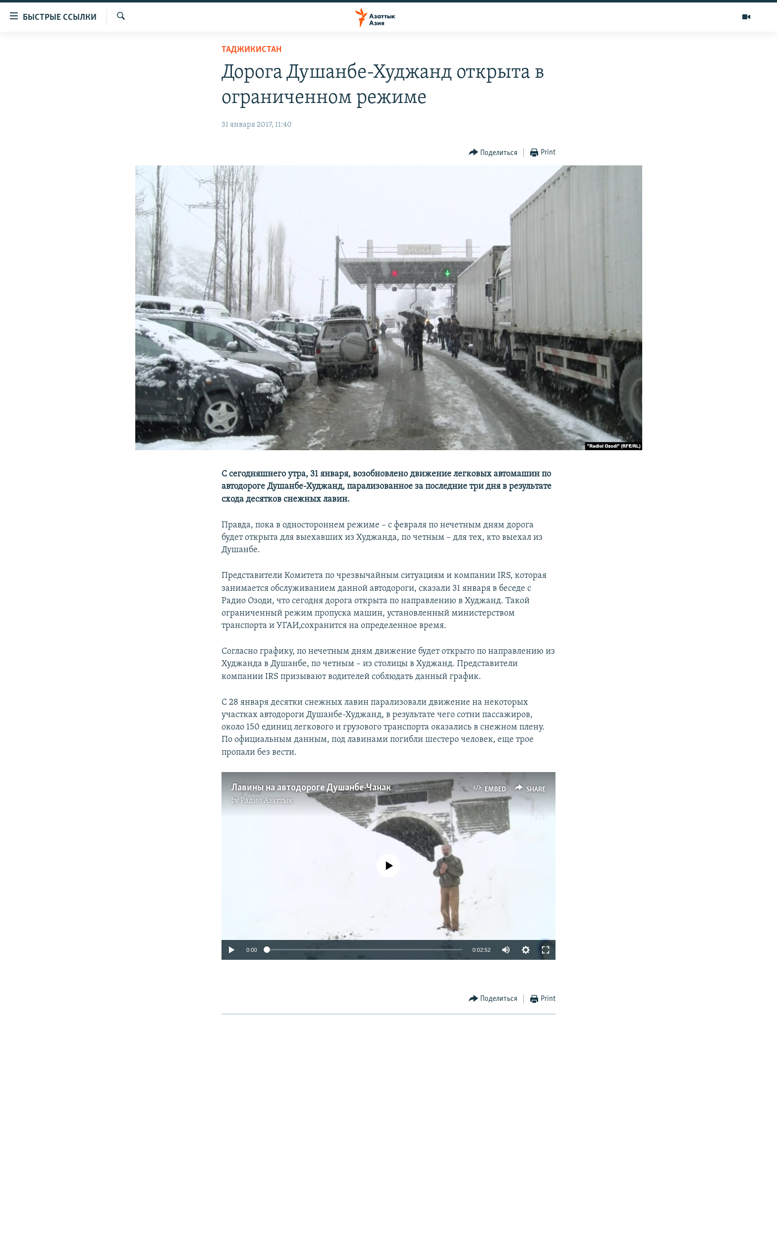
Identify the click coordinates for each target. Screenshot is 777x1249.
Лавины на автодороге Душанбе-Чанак (311, 788)
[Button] (493, 152)
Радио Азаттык (266, 801)
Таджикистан (251, 49)
